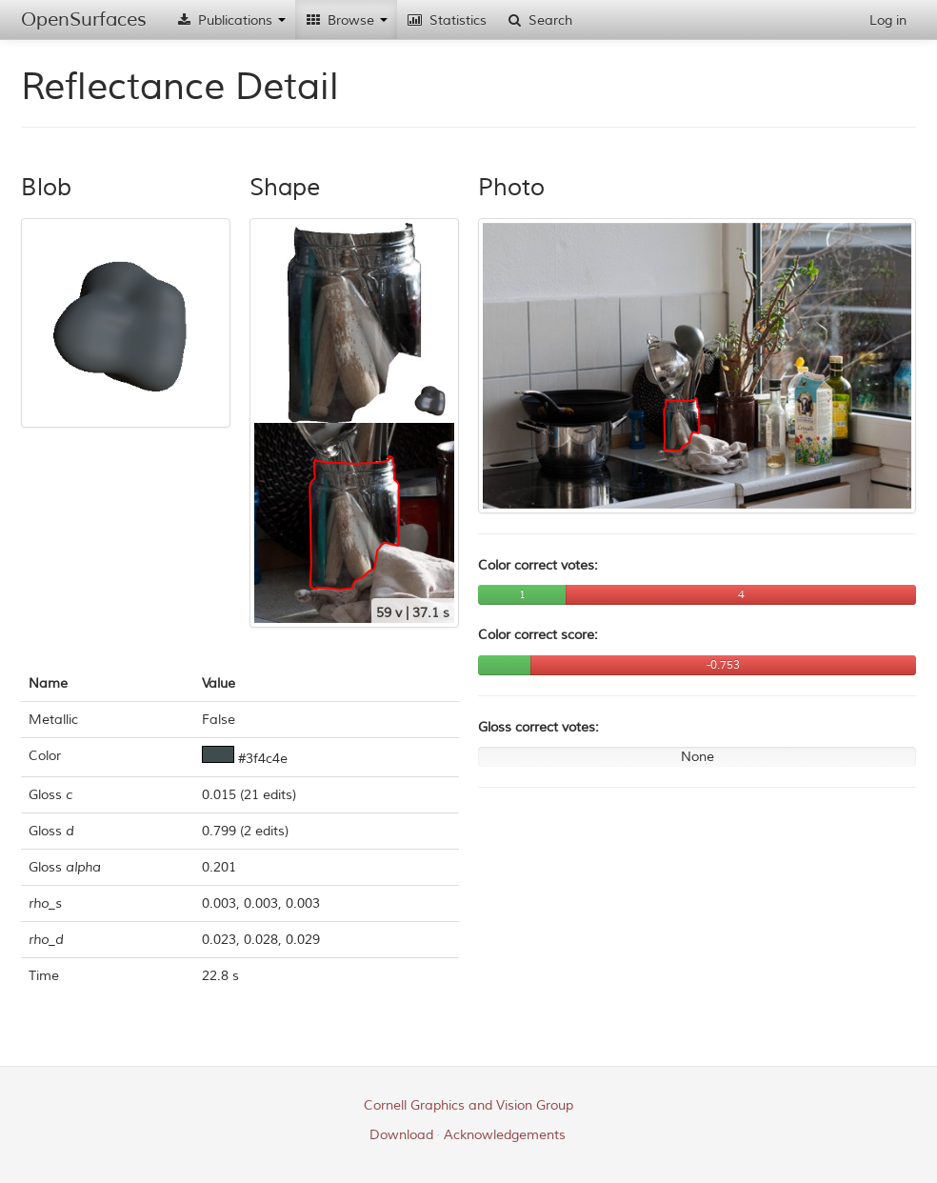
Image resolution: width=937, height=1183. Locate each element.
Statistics (447, 20)
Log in (888, 20)
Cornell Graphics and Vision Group (468, 1105)
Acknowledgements (505, 1135)
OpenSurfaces (84, 19)
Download (401, 1135)
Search (539, 20)
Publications (230, 20)
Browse (346, 20)
